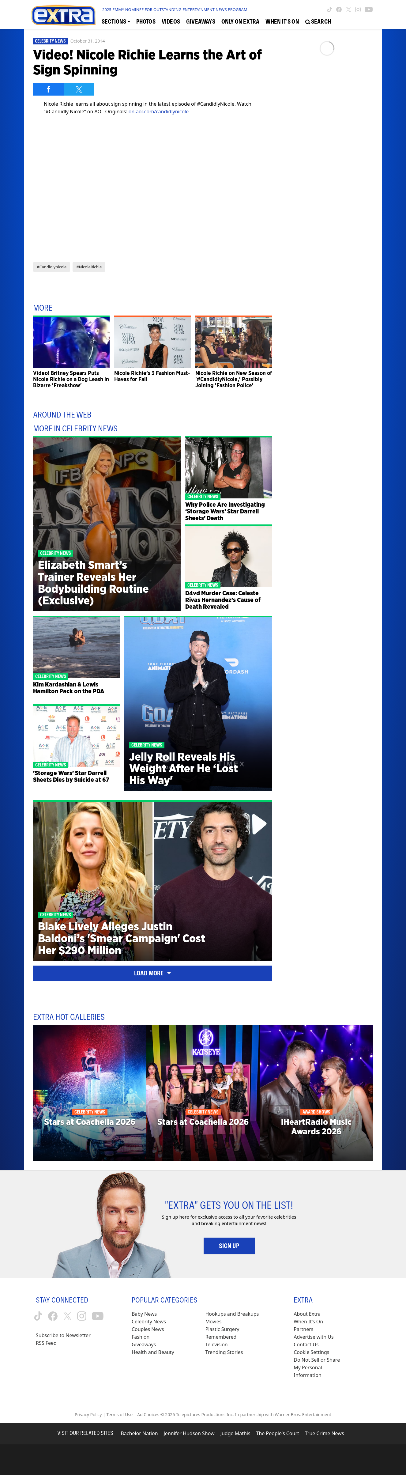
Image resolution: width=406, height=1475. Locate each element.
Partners (303, 1329)
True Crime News (324, 1433)
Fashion (141, 1336)
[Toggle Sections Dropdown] (116, 22)
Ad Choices (148, 1414)
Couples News (148, 1329)
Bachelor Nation (139, 1433)
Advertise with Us (313, 1336)
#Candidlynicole (51, 267)
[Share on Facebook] (48, 89)
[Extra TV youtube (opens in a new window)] (369, 9)
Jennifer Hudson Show (189, 1433)
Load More (152, 973)
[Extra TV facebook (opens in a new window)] (339, 9)
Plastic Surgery (222, 1329)
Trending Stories (224, 1352)
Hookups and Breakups (232, 1313)
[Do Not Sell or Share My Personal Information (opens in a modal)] (321, 1367)
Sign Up (229, 1246)
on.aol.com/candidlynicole (159, 111)
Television (216, 1344)
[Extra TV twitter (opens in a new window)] (348, 9)
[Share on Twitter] (79, 89)
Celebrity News (50, 41)
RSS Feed (46, 1343)
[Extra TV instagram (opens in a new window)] (358, 9)
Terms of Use (119, 1414)
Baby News (144, 1313)
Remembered (221, 1336)
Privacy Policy (88, 1414)
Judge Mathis (235, 1433)
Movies (213, 1321)
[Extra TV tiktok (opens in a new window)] (329, 9)
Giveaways (144, 1344)
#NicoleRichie (89, 267)
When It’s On (308, 1321)
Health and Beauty (153, 1352)
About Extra (307, 1313)
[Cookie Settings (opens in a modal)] (311, 1352)
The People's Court (277, 1433)
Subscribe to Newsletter (63, 1335)
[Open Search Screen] (318, 22)
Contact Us (306, 1344)
